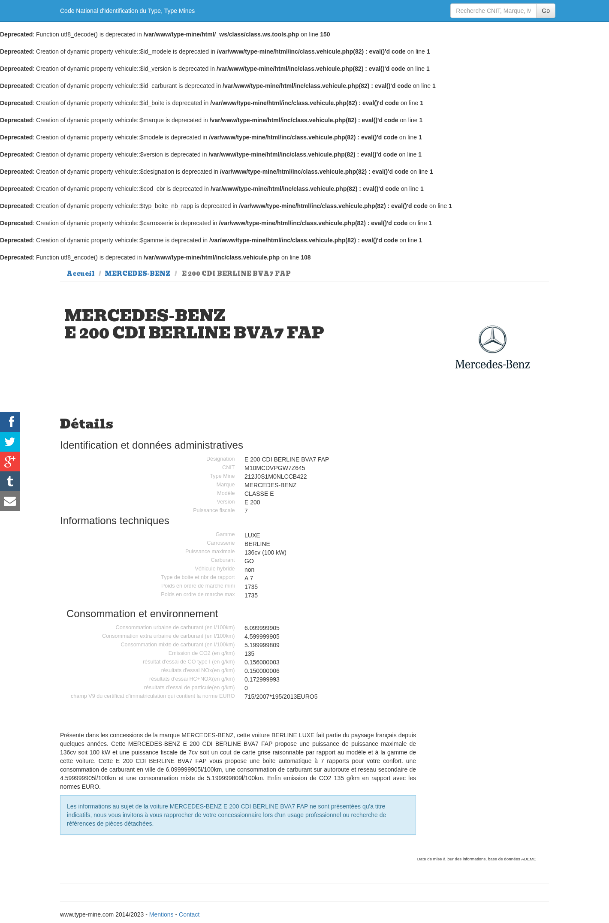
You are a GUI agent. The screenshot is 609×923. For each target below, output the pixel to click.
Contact (189, 914)
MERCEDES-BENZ (138, 273)
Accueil (80, 273)
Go (546, 10)
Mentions (161, 914)
